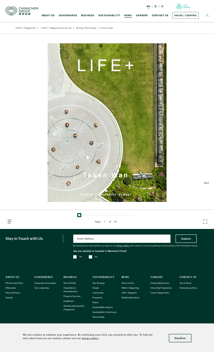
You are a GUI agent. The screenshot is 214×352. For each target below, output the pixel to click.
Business (87, 15)
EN (148, 6)
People (95, 288)
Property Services (72, 296)
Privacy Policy (123, 246)
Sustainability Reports (102, 307)
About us (48, 15)
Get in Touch (185, 283)
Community (98, 293)
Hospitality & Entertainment (70, 290)
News (128, 15)
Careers (142, 15)
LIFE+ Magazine (129, 293)
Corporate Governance (45, 283)
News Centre (128, 283)
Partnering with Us (188, 288)
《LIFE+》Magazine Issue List (56, 27)
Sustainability (109, 15)
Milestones (11, 288)
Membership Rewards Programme (74, 308)
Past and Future (13, 293)
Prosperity (97, 298)
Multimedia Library (130, 298)
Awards (9, 298)
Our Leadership (41, 288)
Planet (95, 303)
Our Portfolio (70, 283)
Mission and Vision (14, 283)
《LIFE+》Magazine (24, 27)
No (96, 257)
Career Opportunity (159, 293)
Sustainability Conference (104, 312)
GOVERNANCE (68, 15)
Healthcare (69, 301)
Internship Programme (161, 288)
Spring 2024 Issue (86, 27)
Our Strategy (98, 283)
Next (206, 182)
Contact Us (160, 15)
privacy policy (90, 338)
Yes (80, 257)
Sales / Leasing (185, 15)
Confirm (180, 338)
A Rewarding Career (160, 283)
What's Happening (130, 288)
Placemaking (98, 317)
